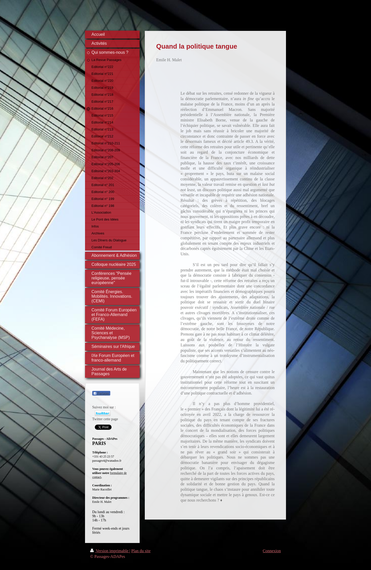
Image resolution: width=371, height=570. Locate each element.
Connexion (272, 551)
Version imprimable (109, 551)
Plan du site (141, 551)
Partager (101, 393)
